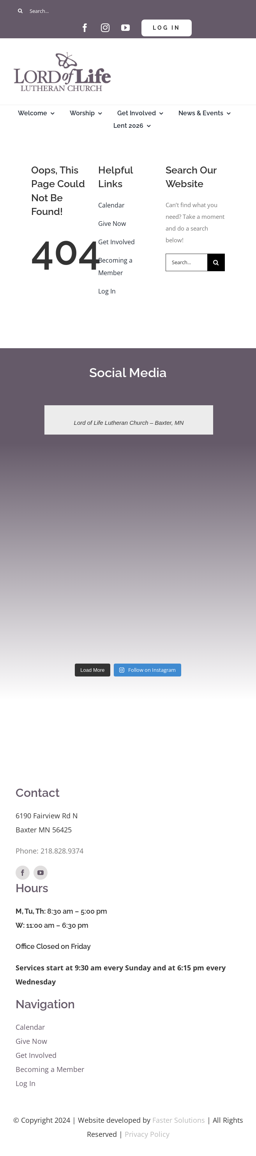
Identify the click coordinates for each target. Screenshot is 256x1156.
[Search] (20, 11)
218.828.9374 (62, 850)
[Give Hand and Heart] (64, 22)
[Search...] (128, 11)
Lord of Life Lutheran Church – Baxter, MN (129, 422)
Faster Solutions (178, 1120)
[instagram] (105, 28)
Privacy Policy (147, 1134)
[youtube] (125, 28)
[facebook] (85, 28)
